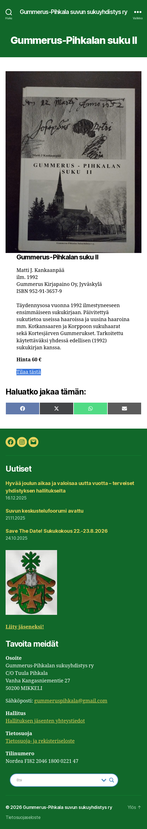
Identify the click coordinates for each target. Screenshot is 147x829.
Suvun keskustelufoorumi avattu (45, 511)
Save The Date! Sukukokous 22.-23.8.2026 (56, 531)
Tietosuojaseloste (23, 817)
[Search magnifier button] (112, 780)
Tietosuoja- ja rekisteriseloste (40, 741)
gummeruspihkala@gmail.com (70, 701)
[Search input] (58, 780)
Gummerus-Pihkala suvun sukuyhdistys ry (74, 12)
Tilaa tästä (28, 372)
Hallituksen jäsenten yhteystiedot (45, 721)
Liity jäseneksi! (25, 627)
